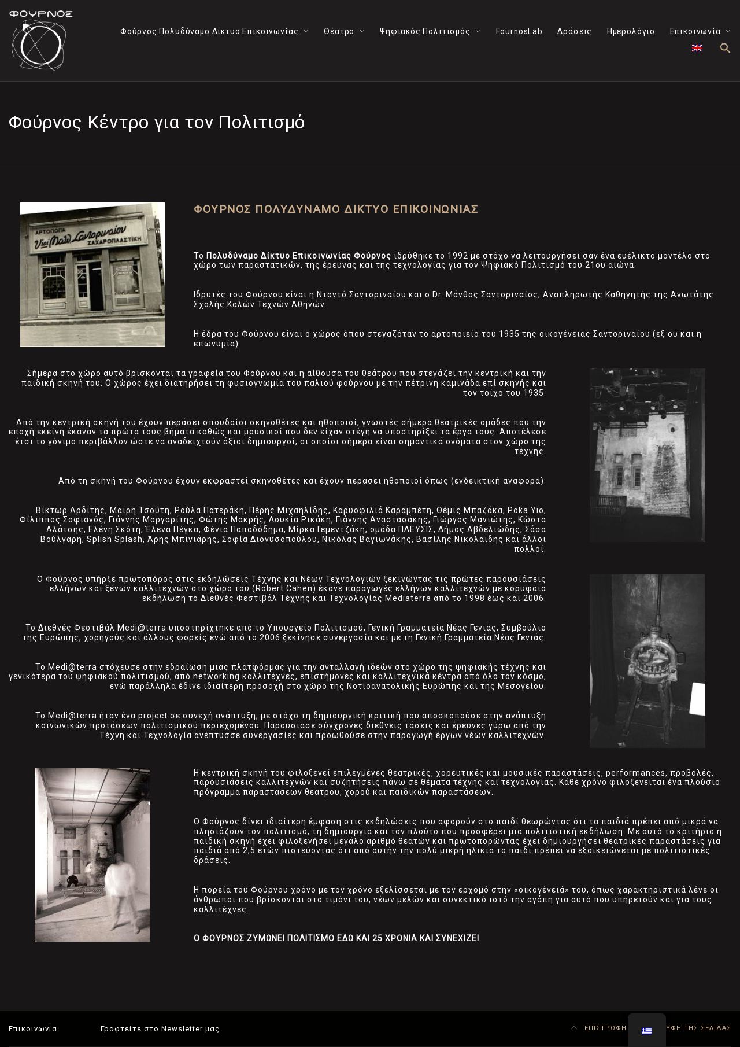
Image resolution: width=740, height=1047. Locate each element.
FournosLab (519, 31)
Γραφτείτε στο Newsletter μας (160, 1028)
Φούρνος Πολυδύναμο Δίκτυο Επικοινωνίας (209, 31)
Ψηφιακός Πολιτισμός (425, 31)
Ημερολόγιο (631, 31)
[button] (725, 49)
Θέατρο (339, 31)
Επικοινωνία (695, 31)
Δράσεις (574, 31)
